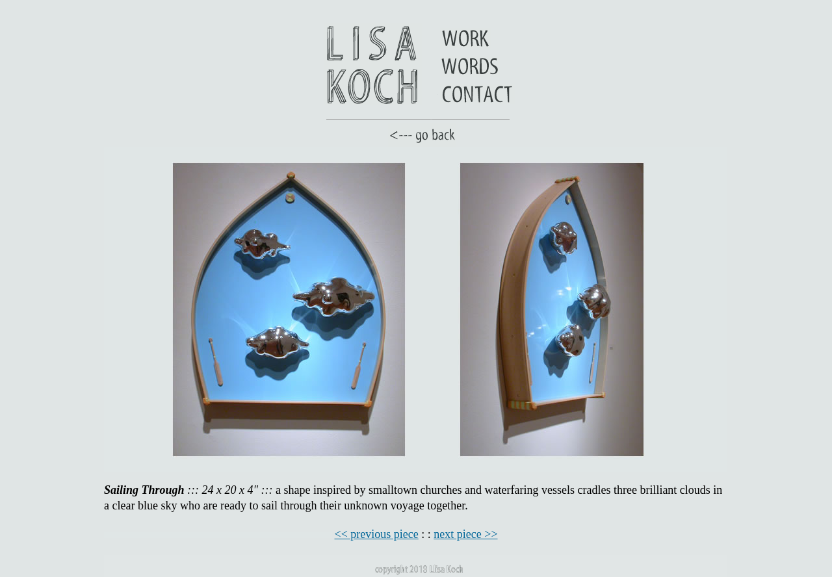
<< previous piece (377, 534)
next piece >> (465, 534)
